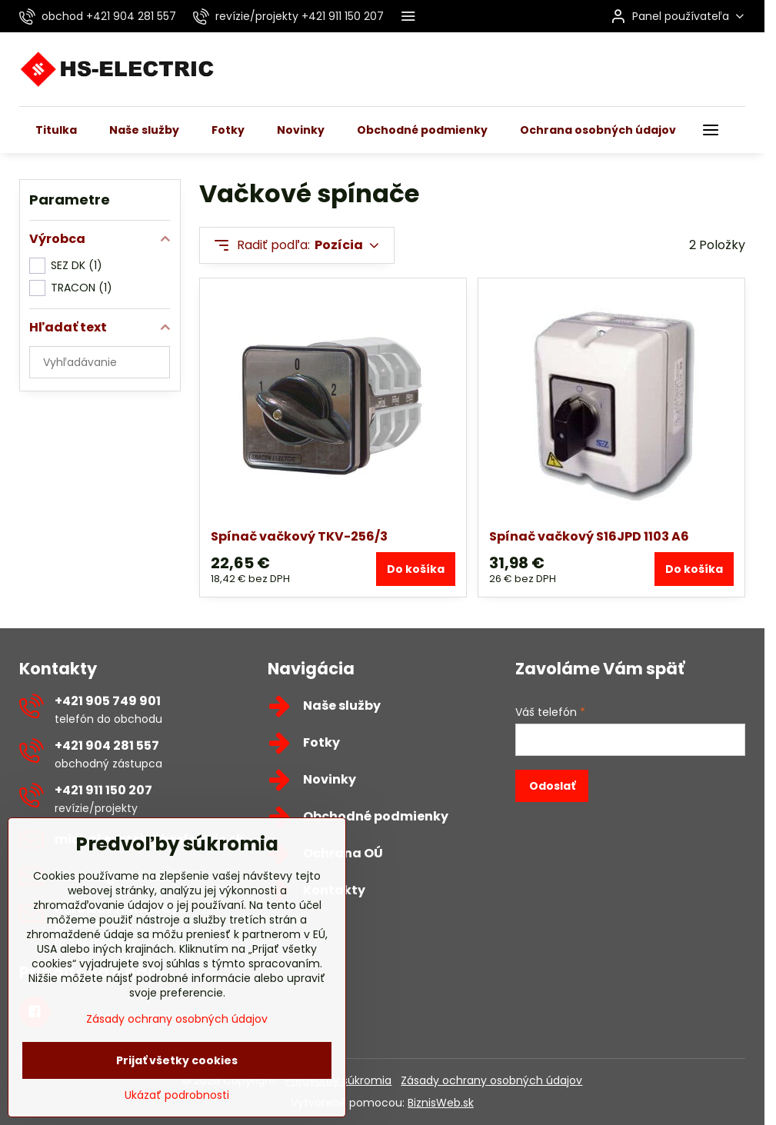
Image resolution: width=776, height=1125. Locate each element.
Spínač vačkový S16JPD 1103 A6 (589, 536)
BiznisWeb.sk (441, 1102)
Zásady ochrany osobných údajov (491, 1080)
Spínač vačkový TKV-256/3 (299, 536)
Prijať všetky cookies (177, 1095)
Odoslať (552, 786)
